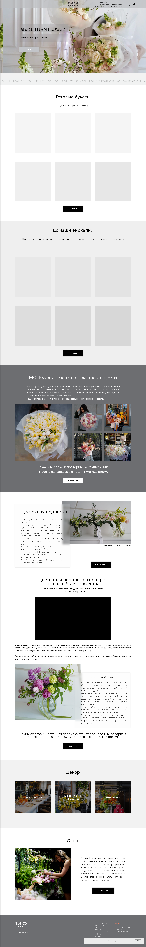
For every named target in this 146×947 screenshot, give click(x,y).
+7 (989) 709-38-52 (116, 6)
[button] (101, 565)
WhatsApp (99, 936)
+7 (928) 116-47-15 (100, 6)
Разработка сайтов (22, 932)
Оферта (118, 923)
